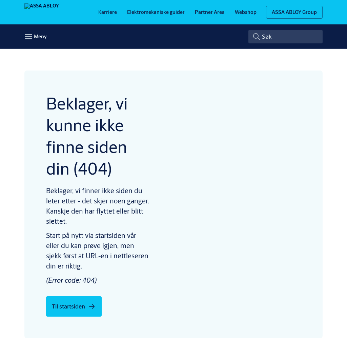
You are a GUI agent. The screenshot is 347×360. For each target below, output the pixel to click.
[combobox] (285, 45)
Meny (40, 44)
